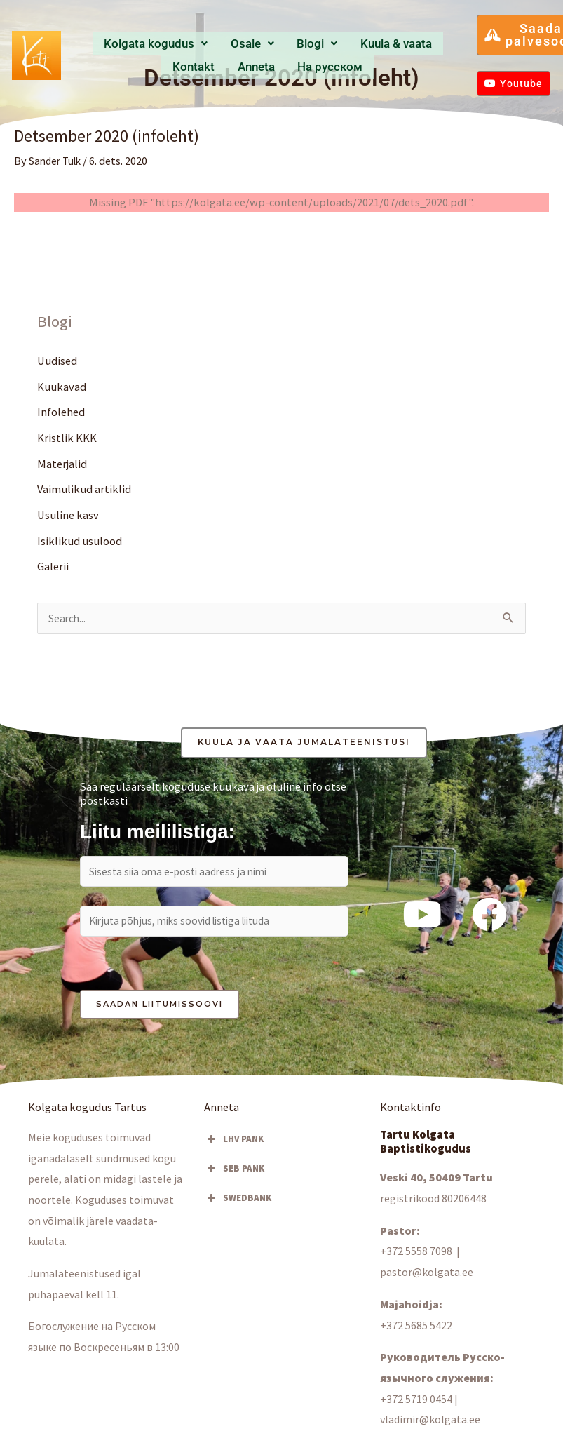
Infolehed (61, 412)
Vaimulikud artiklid (84, 490)
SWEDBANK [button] (237, 1204)
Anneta (421, 44)
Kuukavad (61, 387)
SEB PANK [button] (234, 1174)
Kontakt (379, 44)
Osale (218, 44)
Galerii (53, 568)
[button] (145, 44)
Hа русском (268, 66)
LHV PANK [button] (234, 1145)
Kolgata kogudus (144, 44)
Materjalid (62, 464)
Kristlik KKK (67, 438)
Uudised (57, 361)
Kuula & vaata (322, 44)
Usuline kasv (68, 516)
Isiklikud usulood (79, 542)
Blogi (264, 44)
